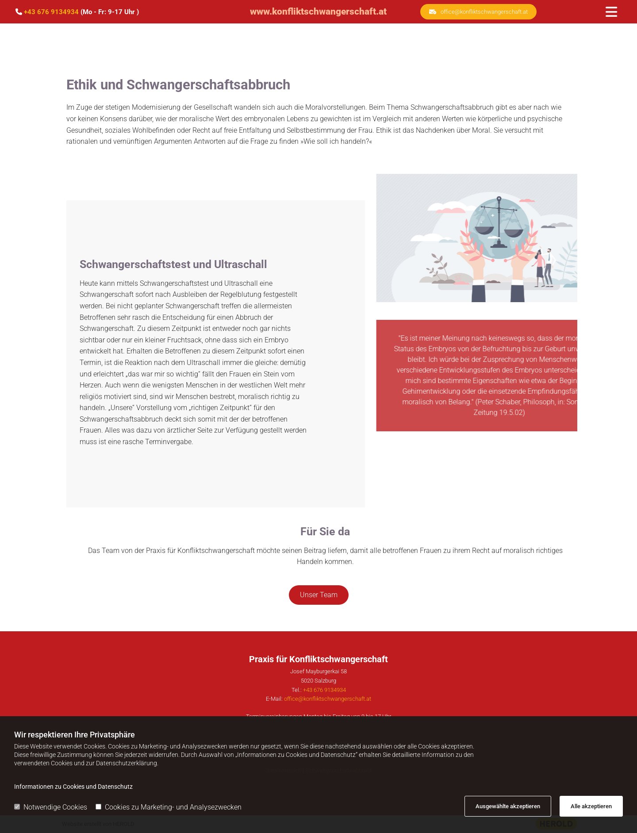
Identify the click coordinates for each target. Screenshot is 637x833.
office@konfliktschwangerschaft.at (327, 698)
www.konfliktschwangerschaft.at (318, 11)
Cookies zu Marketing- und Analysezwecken (169, 807)
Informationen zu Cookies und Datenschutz (73, 786)
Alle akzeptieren (591, 806)
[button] (478, 11)
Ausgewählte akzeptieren (508, 806)
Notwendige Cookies (50, 807)
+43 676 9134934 (51, 12)
